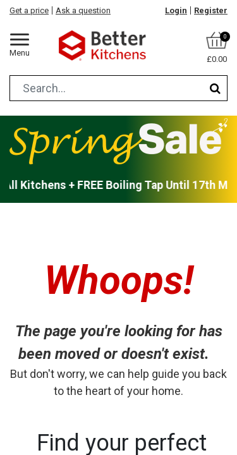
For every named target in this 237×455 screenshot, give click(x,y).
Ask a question (83, 10)
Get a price (29, 10)
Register (211, 10)
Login (176, 10)
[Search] (215, 88)
